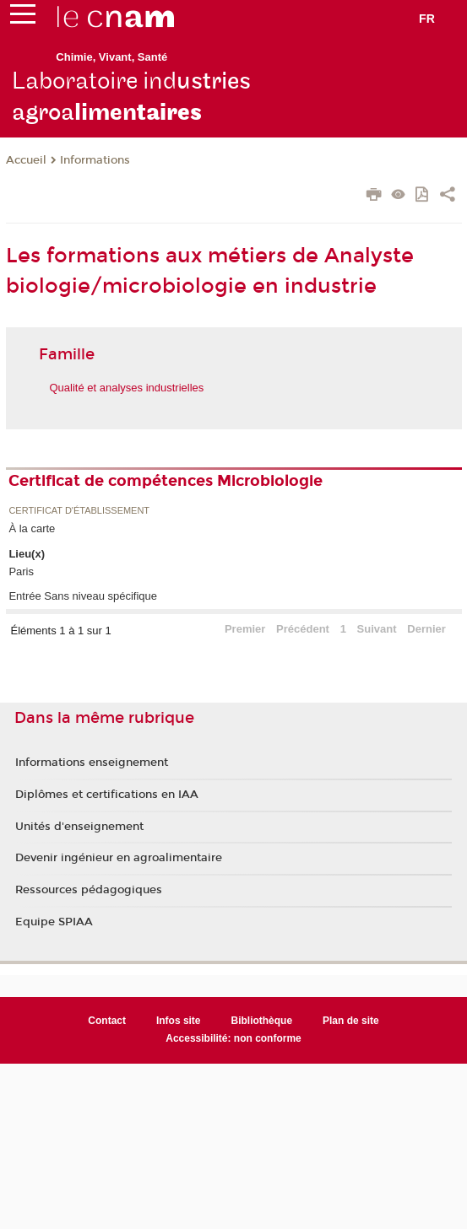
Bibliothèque (262, 1021)
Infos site (178, 1021)
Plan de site (351, 1021)
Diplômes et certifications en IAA (106, 794)
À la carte (31, 528)
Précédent (302, 629)
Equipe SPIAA (54, 922)
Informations (95, 160)
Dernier (426, 629)
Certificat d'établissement (78, 511)
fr (427, 18)
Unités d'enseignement (79, 826)
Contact (107, 1021)
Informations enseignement (91, 762)
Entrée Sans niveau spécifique (82, 596)
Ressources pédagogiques (88, 890)
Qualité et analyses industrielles (127, 387)
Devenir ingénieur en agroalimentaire (118, 858)
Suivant (377, 629)
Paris (21, 571)
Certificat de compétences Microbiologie (165, 481)
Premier (245, 629)
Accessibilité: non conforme (233, 1038)
